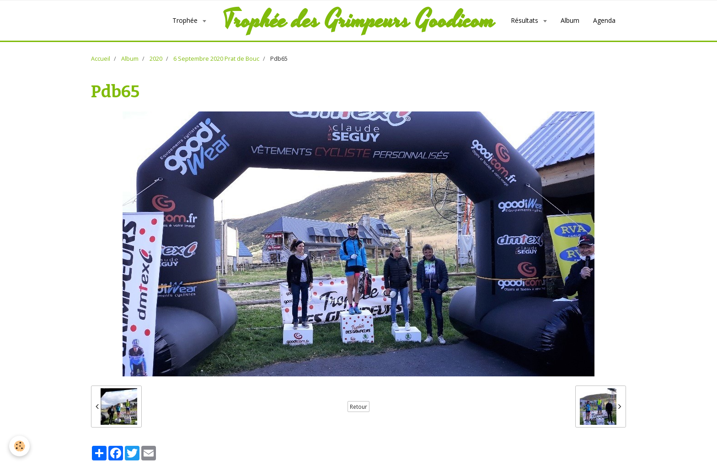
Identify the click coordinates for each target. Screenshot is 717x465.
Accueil (100, 59)
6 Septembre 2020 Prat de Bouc (216, 59)
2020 (156, 59)
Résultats (525, 20)
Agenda (604, 20)
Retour (358, 406)
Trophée (185, 20)
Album (570, 20)
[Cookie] (19, 446)
